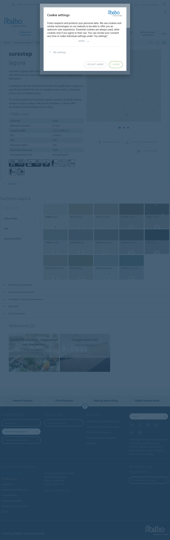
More (83, 41)
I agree (116, 64)
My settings (56, 52)
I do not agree (95, 64)
